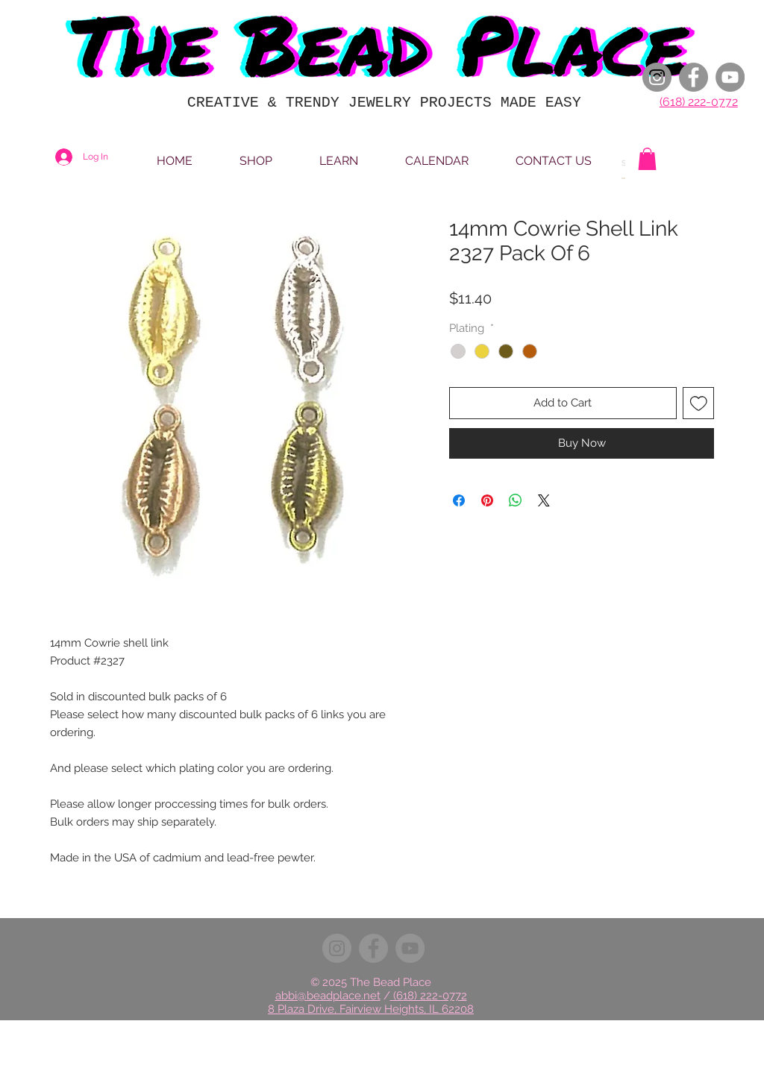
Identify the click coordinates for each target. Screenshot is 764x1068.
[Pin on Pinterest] (487, 500)
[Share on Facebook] (459, 500)
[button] (647, 159)
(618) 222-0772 (699, 102)
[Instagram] (656, 77)
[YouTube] (730, 77)
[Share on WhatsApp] (516, 500)
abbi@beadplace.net (328, 995)
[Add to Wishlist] (699, 403)
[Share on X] (544, 500)
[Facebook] (693, 77)
